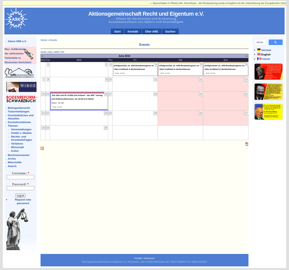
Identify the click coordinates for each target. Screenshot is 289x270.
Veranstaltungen (21, 129)
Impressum (149, 258)
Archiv (12, 158)
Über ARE (151, 31)
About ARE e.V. (17, 41)
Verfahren (17, 143)
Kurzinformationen (19, 122)
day (50, 52)
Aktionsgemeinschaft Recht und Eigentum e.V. (146, 14)
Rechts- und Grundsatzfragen (21, 138)
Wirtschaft (17, 147)
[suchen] (259, 42)
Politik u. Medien (21, 132)
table (56, 52)
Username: (20, 173)
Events (53, 40)
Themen (13, 125)
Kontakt (133, 31)
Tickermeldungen (18, 111)
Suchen (170, 31)
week (43, 52)
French (265, 58)
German (266, 50)
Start (117, 31)
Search (12, 166)
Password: (20, 184)
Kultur (15, 150)
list (62, 52)
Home (44, 40)
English (266, 54)
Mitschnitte (15, 162)
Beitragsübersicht (19, 107)
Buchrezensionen (19, 155)
